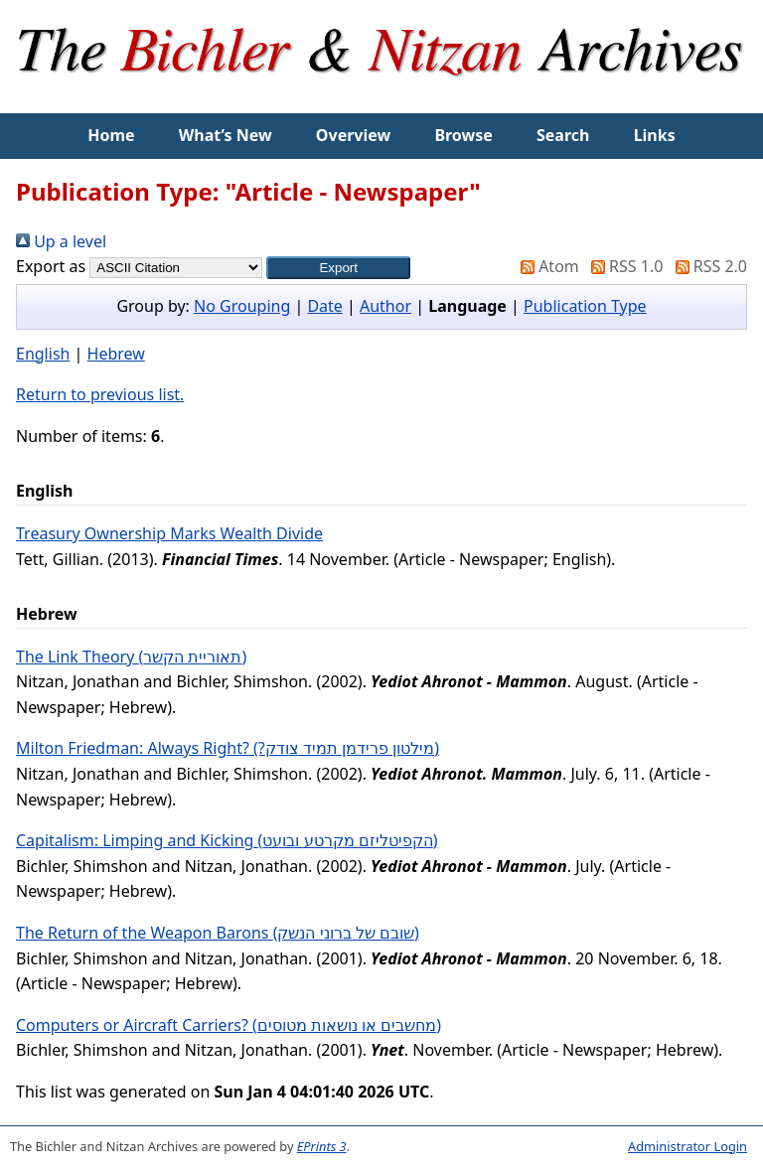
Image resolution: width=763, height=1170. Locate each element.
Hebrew (116, 354)
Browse (463, 135)
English (43, 354)
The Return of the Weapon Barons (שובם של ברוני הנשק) (217, 933)
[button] (338, 267)
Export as (50, 266)
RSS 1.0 (623, 266)
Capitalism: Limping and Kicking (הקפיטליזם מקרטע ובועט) (227, 840)
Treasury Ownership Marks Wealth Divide (169, 533)
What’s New (225, 135)
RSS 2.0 (707, 266)
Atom (546, 266)
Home (110, 135)
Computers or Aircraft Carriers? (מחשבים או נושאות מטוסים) (228, 1025)
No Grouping (242, 306)
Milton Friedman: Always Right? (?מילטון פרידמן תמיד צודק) (227, 748)
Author (385, 306)
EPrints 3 (322, 1146)
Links (655, 135)
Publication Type (585, 306)
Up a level (61, 241)
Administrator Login (687, 1146)
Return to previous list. (100, 394)
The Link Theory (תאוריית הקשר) (131, 656)
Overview (353, 135)
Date (324, 306)
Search (562, 135)
